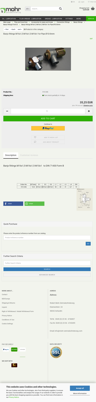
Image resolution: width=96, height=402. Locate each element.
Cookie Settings (7, 324)
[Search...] (28, 8)
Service (91, 19)
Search (47, 269)
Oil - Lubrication (9, 19)
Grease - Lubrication (53, 19)
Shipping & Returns (8, 303)
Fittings (69, 19)
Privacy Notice (14, 397)
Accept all (80, 388)
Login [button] (81, 2)
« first (6, 29)
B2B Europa (6, 299)
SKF (91, 39)
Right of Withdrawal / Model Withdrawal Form (18, 311)
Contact (4, 294)
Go (88, 244)
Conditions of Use (8, 320)
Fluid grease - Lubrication (30, 19)
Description (10, 155)
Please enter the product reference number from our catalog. (24, 233)
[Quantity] (48, 111)
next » (20, 29)
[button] (73, 2)
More (78, 19)
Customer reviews (29, 155)
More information (80, 393)
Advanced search (47, 275)
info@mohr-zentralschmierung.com (68, 331)
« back (13, 29)
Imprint (4, 307)
